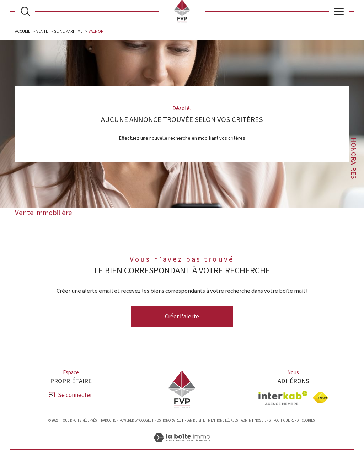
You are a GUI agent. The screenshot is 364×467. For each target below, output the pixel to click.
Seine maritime (69, 31)
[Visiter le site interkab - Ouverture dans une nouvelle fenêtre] (282, 398)
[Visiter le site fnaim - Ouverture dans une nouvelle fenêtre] (320, 398)
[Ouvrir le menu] (339, 11)
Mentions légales (223, 420)
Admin (246, 420)
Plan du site (194, 420)
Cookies (308, 421)
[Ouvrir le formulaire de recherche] (25, 11)
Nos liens (263, 420)
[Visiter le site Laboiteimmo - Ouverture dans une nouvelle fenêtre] (182, 445)
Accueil (23, 31)
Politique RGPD (286, 420)
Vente (42, 31)
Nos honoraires (167, 420)
